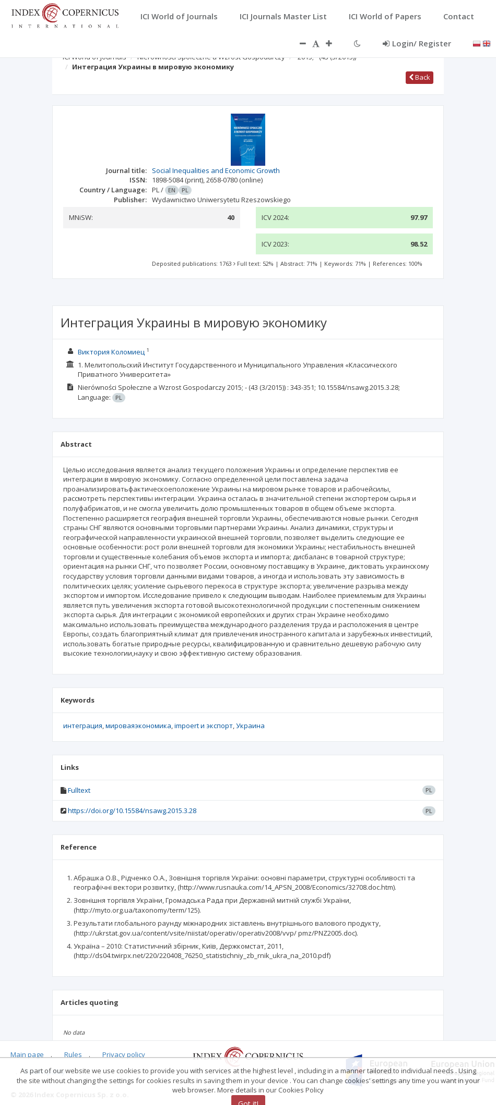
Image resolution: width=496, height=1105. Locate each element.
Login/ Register (417, 43)
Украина (250, 725)
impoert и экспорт (203, 725)
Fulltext (79, 790)
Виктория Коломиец (111, 352)
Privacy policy (123, 1054)
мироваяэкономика (138, 725)
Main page (27, 1054)
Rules (73, 1054)
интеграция (82, 725)
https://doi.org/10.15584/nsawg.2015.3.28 (132, 810)
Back (419, 77)
